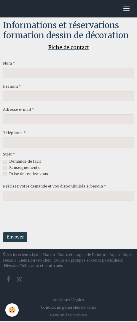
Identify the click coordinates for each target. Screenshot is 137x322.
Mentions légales (68, 300)
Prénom (10, 86)
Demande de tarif (25, 161)
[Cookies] (12, 310)
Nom (7, 63)
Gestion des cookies (68, 315)
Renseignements (24, 167)
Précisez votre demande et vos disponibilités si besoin (53, 186)
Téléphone (13, 133)
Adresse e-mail (17, 109)
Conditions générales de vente (68, 307)
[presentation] (48, 216)
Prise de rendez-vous (28, 174)
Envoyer (15, 237)
